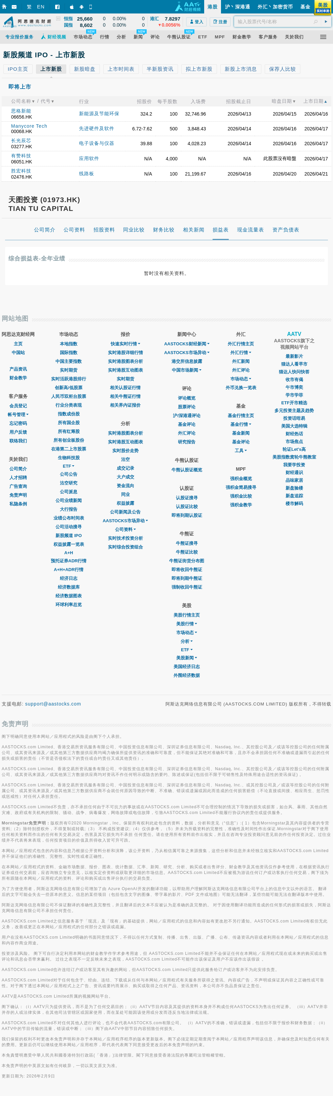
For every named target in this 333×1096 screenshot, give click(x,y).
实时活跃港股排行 (68, 378)
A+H (68, 552)
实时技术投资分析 (125, 538)
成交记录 (125, 468)
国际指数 (68, 352)
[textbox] (282, 21)
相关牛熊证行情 (125, 396)
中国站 (18, 352)
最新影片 (294, 356)
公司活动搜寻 (69, 526)
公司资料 (125, 529)
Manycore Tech (29, 126)
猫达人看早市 (294, 364)
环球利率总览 (69, 604)
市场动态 (186, 632)
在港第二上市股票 (68, 448)
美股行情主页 (187, 615)
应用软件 (89, 158)
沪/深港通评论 (186, 415)
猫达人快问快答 (294, 371)
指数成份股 (69, 413)
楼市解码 (294, 503)
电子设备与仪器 (96, 143)
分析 (187, 641)
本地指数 (68, 343)
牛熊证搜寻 (187, 543)
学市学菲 (294, 395)
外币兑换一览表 (241, 387)
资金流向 (125, 485)
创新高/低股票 (68, 387)
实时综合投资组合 (125, 547)
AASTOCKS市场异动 (125, 520)
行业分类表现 (69, 405)
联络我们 (18, 440)
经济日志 (68, 578)
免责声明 (18, 495)
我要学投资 (294, 464)
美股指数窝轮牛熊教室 (294, 457)
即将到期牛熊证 (187, 578)
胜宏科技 (21, 171)
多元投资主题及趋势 (294, 410)
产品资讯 (18, 369)
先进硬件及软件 (96, 128)
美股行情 (186, 623)
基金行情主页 (241, 415)
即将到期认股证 (187, 515)
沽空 (125, 459)
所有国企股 (69, 422)
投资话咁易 (294, 418)
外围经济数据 (187, 675)
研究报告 (186, 441)
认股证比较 (187, 506)
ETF (69, 466)
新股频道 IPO (69, 535)
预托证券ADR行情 (68, 560)
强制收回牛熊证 (187, 587)
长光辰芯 (21, 140)
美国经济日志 (187, 666)
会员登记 (18, 405)
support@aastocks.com (53, 704)
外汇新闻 (241, 361)
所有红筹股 (69, 431)
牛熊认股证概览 (187, 469)
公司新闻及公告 (125, 511)
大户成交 (125, 476)
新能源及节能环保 (99, 113)
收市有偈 (294, 379)
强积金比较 (241, 496)
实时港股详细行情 (125, 352)
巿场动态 (240, 378)
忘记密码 (18, 423)
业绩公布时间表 (68, 518)
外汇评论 (186, 433)
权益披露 (125, 503)
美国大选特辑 (294, 426)
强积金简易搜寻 (241, 487)
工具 (241, 450)
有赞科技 (21, 155)
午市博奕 (294, 387)
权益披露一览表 (68, 544)
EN (41, 6)
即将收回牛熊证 (187, 569)
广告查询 (18, 486)
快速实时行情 (125, 343)
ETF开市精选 (294, 402)
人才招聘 (18, 477)
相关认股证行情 (125, 387)
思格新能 (21, 111)
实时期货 (68, 370)
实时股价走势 (125, 450)
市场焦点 (294, 441)
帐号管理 (18, 414)
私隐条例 (18, 503)
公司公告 (68, 474)
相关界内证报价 (125, 405)
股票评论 (186, 406)
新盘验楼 (294, 488)
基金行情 (240, 424)
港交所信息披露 (187, 361)
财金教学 (18, 377)
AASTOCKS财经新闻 (187, 343)
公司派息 (68, 491)
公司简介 (18, 468)
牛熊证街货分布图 (186, 560)
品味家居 (294, 480)
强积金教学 (241, 504)
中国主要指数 (69, 361)
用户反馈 (18, 432)
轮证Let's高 (294, 449)
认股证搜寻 (187, 497)
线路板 (86, 173)
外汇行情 (240, 352)
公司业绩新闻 (69, 500)
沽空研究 (68, 483)
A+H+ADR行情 (68, 569)
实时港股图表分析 (125, 361)
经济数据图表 (69, 595)
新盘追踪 (294, 495)
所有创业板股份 (68, 440)
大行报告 (68, 509)
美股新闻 (186, 657)
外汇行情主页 (241, 343)
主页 (18, 343)
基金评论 (186, 424)
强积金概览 (241, 478)
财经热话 (294, 433)
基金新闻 (241, 433)
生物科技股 (69, 457)
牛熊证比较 (187, 552)
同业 (125, 494)
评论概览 (186, 398)
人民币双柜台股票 (68, 396)
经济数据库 (69, 587)
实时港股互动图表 (125, 370)
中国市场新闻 (186, 370)
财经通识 (294, 472)
